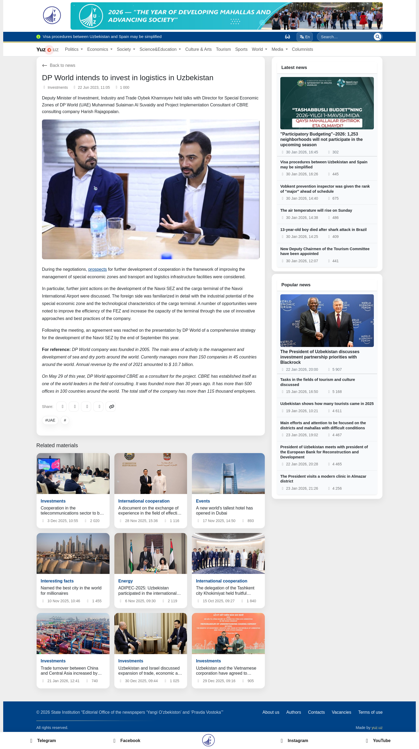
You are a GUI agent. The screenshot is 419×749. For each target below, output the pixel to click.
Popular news (296, 284)
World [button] (258, 49)
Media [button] (277, 49)
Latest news (294, 67)
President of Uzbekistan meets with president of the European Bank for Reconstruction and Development (324, 452)
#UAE (50, 420)
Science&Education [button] (158, 49)
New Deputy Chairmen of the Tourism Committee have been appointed (325, 251)
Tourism (223, 49)
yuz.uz (377, 727)
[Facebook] (74, 406)
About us (270, 712)
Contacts (316, 712)
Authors (293, 712)
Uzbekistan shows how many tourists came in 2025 (327, 403)
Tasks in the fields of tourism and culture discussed (317, 382)
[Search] (377, 36)
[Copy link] (111, 406)
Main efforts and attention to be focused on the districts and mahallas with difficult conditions (323, 425)
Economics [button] (98, 49)
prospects (97, 269)
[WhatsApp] (98, 406)
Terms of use (370, 712)
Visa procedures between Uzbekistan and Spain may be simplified (323, 164)
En (305, 37)
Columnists (302, 49)
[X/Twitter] (86, 406)
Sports (241, 49)
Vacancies (341, 712)
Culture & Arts (198, 49)
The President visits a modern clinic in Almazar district (323, 479)
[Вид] (287, 36)
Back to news (58, 65)
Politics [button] (72, 49)
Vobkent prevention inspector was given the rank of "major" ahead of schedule (325, 189)
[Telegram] (61, 406)
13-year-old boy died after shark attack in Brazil (323, 229)
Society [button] (124, 49)
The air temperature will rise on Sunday (316, 210)
